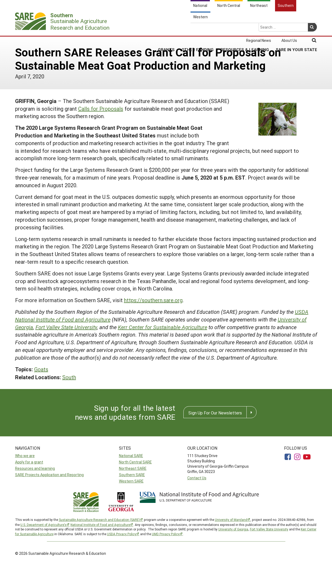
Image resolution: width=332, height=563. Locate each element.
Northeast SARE (133, 468)
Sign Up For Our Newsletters (215, 412)
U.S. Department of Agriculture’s (43, 524)
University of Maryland (231, 519)
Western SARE (131, 481)
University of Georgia (233, 529)
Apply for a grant (29, 461)
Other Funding (198, 29)
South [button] (69, 377)
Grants (166, 29)
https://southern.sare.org (153, 300)
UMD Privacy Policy (166, 534)
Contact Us (196, 477)
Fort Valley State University (66, 327)
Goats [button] (41, 369)
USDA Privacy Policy (121, 534)
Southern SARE (132, 474)
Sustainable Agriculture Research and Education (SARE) (99, 519)
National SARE (131, 455)
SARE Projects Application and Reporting (49, 474)
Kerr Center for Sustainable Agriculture (162, 327)
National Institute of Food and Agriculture (100, 524)
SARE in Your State (296, 29)
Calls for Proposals (100, 108)
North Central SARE (135, 461)
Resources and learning (35, 468)
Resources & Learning (244, 29)
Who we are (25, 455)
